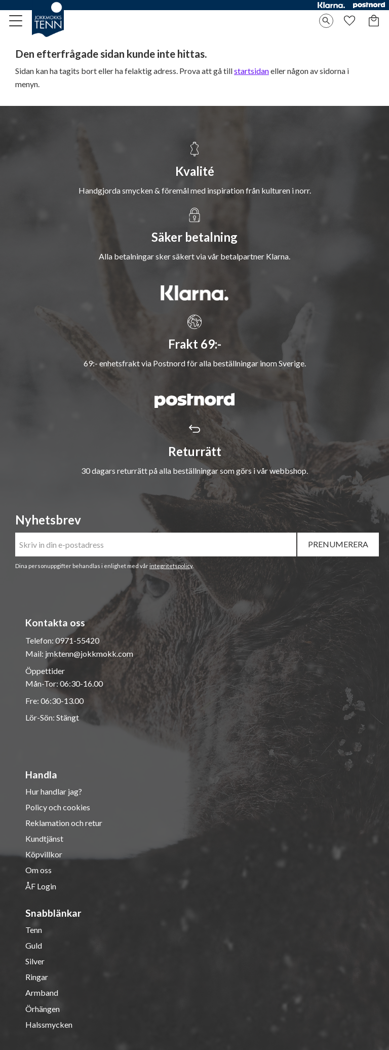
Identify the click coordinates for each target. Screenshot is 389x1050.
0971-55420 (77, 640)
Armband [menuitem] (41, 992)
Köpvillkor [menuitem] (43, 854)
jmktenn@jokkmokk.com (89, 653)
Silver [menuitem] (35, 961)
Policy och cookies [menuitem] (57, 807)
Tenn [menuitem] (33, 929)
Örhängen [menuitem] (42, 1009)
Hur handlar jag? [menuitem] (53, 791)
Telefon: (40, 640)
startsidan (251, 71)
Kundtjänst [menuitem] (44, 838)
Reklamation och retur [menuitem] (63, 823)
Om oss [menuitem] (38, 870)
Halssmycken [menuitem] (48, 1024)
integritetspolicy (170, 565)
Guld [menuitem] (33, 945)
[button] (16, 21)
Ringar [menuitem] (36, 977)
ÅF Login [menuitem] (40, 886)
